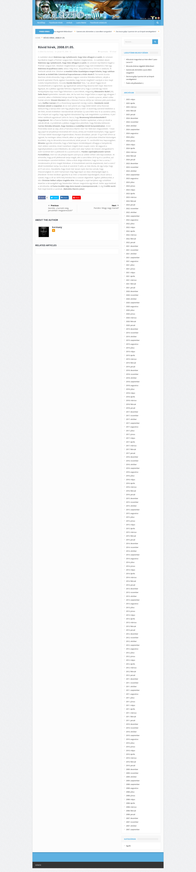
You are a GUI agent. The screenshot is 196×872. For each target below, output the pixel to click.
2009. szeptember (133, 780)
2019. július (130, 348)
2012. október (131, 641)
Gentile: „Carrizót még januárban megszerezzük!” (60, 209)
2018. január (130, 408)
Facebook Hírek (56, 23)
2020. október (131, 299)
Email (113, 52)
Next (115, 205)
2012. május (130, 660)
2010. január (130, 765)
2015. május (130, 524)
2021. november (132, 250)
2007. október (131, 826)
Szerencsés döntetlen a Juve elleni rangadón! (100, 31)
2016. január (130, 494)
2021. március (131, 280)
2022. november (132, 208)
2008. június (130, 795)
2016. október (131, 464)
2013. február (131, 626)
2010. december (132, 724)
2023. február (131, 201)
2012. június (130, 656)
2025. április (130, 103)
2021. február (131, 284)
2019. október (131, 336)
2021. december (132, 246)
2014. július (130, 562)
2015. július (130, 517)
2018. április (130, 397)
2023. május (130, 190)
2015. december (132, 498)
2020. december (132, 291)
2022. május (130, 227)
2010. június (130, 746)
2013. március (131, 622)
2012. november (132, 637)
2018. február (131, 404)
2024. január (130, 159)
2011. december (132, 679)
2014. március (131, 577)
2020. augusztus (132, 306)
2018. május (130, 393)
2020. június (130, 314)
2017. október (131, 419)
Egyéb (128, 846)
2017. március (131, 445)
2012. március (131, 667)
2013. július (130, 607)
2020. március (131, 318)
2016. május (130, 479)
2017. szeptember (133, 423)
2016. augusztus (132, 472)
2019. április (130, 355)
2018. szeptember (133, 381)
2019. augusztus (132, 344)
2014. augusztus (132, 558)
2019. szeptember (133, 340)
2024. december (132, 118)
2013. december (132, 588)
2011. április (130, 709)
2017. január (130, 453)
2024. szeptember (133, 129)
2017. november (132, 415)
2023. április (130, 193)
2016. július (130, 476)
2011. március (131, 713)
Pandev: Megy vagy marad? (106, 208)
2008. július (130, 792)
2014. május (130, 570)
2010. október (131, 732)
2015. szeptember (133, 509)
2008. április (130, 803)
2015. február (131, 536)
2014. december (132, 543)
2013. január (130, 630)
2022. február (131, 239)
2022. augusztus (132, 220)
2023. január (130, 205)
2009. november (132, 773)
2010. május (130, 750)
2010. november (132, 728)
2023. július (130, 182)
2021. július (130, 265)
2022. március (131, 235)
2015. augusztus (132, 513)
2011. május (130, 705)
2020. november (132, 295)
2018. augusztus (132, 385)
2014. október (131, 551)
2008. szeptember (133, 784)
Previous (53, 205)
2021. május (130, 272)
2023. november (132, 167)
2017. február (131, 449)
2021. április (130, 276)
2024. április (130, 148)
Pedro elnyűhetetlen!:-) (134, 83)
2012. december (132, 634)
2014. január (130, 585)
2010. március (131, 758)
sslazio (38, 865)
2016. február (131, 491)
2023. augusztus (132, 178)
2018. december (132, 370)
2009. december (132, 769)
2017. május (130, 438)
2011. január (130, 720)
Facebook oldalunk (98, 23)
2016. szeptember (133, 468)
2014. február (131, 581)
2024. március (131, 152)
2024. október (131, 126)
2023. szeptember (133, 175)
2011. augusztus (132, 694)
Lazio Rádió (81, 23)
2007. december (132, 818)
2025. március (131, 107)
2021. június (130, 269)
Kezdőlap (41, 23)
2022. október (131, 212)
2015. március (131, 532)
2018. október (131, 378)
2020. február (131, 321)
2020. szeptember (133, 302)
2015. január (130, 540)
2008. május (130, 799)
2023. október (131, 171)
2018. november (132, 374)
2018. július (130, 389)
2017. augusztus (132, 427)
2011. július (130, 698)
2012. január (130, 675)
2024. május (130, 144)
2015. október (131, 506)
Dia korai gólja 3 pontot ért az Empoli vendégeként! (142, 31)
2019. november (132, 333)
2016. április (130, 483)
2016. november (132, 461)
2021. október (131, 254)
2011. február (131, 716)
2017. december (132, 412)
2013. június (130, 611)
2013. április (130, 619)
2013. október (131, 596)
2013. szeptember (133, 600)
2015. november (132, 502)
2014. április (130, 573)
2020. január (130, 325)
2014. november (132, 547)
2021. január (130, 287)
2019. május (130, 351)
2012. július (130, 653)
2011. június (130, 701)
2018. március (131, 400)
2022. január (130, 242)
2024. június (130, 141)
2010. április (130, 754)
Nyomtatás (103, 52)
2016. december (132, 457)
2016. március (131, 487)
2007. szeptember (133, 829)
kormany (50, 52)
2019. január (130, 366)
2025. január (130, 114)
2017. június (130, 434)
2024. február (131, 156)
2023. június (130, 186)
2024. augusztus (132, 133)
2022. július (130, 223)
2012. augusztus (132, 649)
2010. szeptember (133, 735)
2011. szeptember (133, 690)
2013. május (130, 615)
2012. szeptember (133, 645)
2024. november (132, 122)
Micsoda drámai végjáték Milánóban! (63, 31)
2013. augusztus (132, 603)
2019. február (131, 363)
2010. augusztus (132, 739)
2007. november (132, 822)
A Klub (69, 23)
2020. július (130, 310)
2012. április (130, 664)
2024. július (130, 137)
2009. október (131, 777)
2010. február (131, 762)
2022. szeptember (133, 216)
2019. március (131, 359)
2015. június (130, 521)
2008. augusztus (132, 788)
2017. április (130, 442)
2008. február (131, 811)
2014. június (130, 566)
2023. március (131, 197)
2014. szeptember (133, 555)
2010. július (130, 743)
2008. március (131, 807)
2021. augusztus (132, 261)
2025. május (130, 99)
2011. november (132, 683)
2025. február (131, 110)
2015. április (130, 528)
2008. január (130, 814)
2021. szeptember (133, 257)
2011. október (131, 686)
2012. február (131, 671)
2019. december (132, 329)
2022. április (130, 231)
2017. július (130, 430)
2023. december (132, 163)
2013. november (132, 592)
